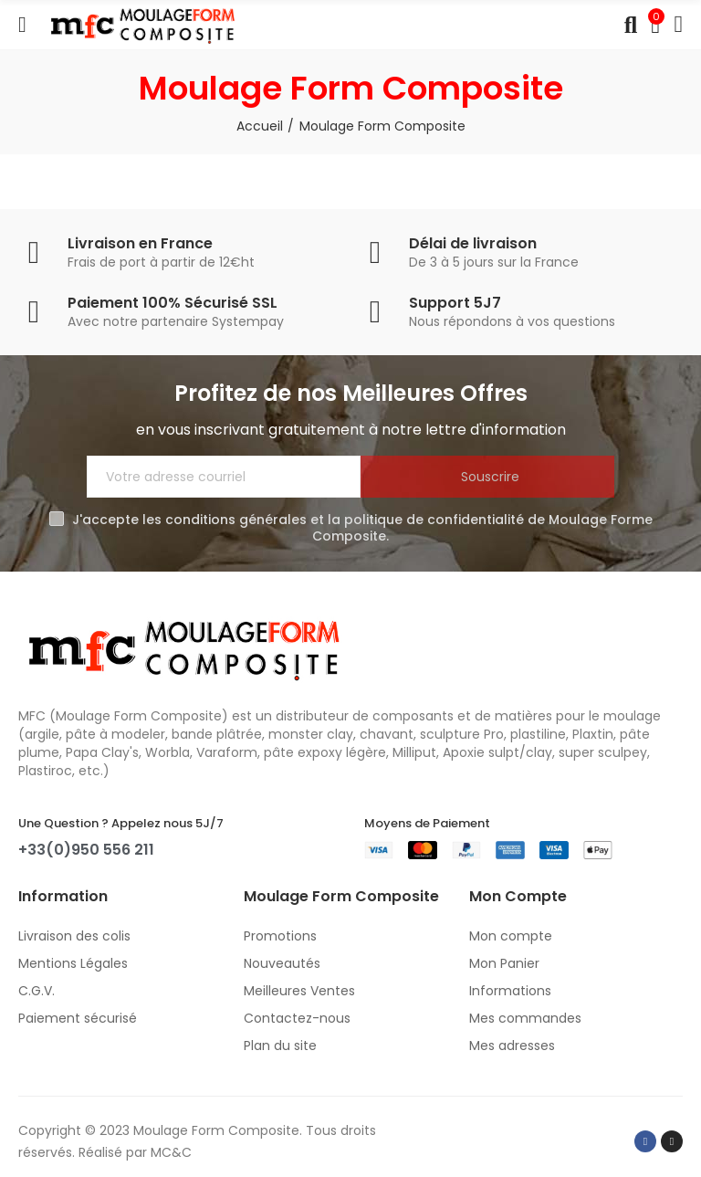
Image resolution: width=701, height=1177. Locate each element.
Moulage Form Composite (216, 1130)
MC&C (171, 1152)
